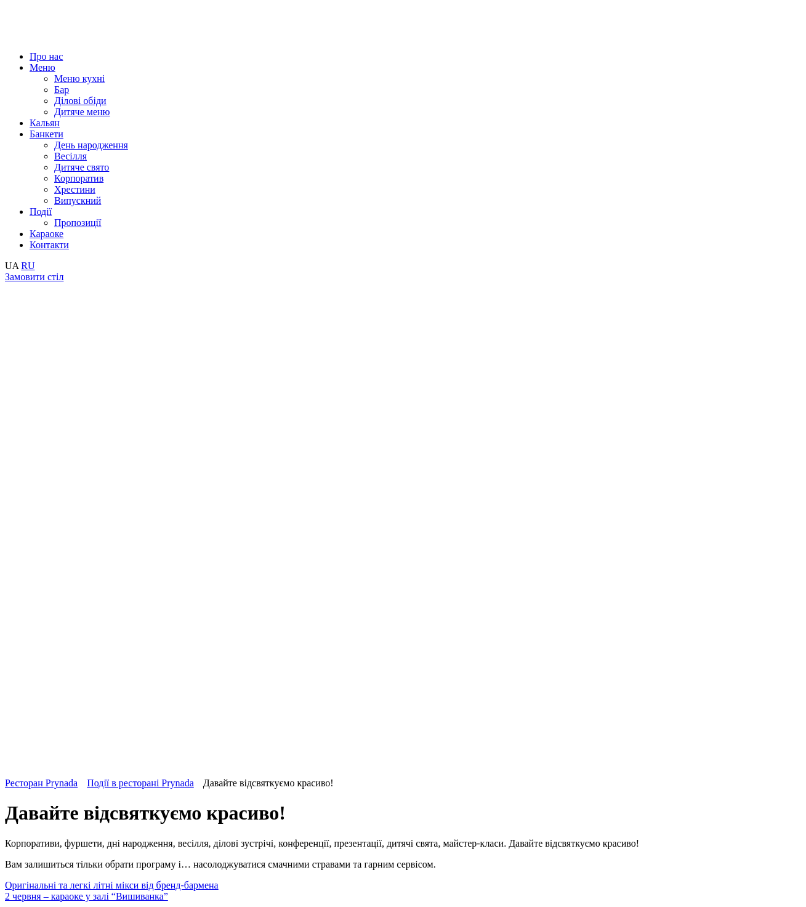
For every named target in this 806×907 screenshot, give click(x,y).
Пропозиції (77, 222)
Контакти (49, 245)
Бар (61, 89)
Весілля (70, 156)
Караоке (46, 233)
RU (27, 265)
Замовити (34, 277)
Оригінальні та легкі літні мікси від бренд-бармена (112, 885)
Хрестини (74, 189)
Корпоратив (78, 178)
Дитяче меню (82, 112)
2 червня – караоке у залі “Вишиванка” (86, 896)
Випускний (77, 200)
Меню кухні (79, 78)
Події (41, 211)
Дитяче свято (81, 167)
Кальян (45, 123)
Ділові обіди (80, 100)
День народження (91, 145)
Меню (42, 67)
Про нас (46, 56)
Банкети (46, 134)
